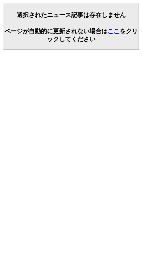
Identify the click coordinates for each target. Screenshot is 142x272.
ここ (114, 31)
